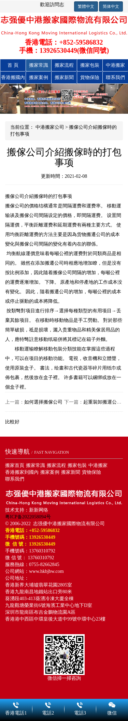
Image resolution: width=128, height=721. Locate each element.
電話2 (48, 704)
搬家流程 (64, 65)
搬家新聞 (64, 77)
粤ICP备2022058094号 (28, 516)
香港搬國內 (13, 77)
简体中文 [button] (111, 6)
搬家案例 (38, 77)
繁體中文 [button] (86, 6)
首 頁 (13, 65)
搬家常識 (38, 65)
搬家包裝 (89, 65)
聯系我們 (115, 77)
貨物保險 (89, 77)
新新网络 (38, 510)
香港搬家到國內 (22, 472)
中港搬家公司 (49, 127)
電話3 (80, 704)
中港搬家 (115, 65)
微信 (112, 704)
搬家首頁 (14, 465)
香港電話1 (16, 704)
